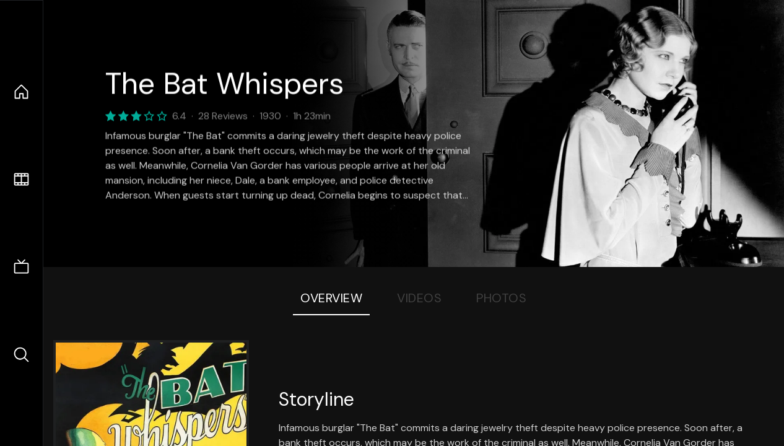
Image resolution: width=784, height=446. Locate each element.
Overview (331, 298)
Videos (419, 298)
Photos (501, 298)
